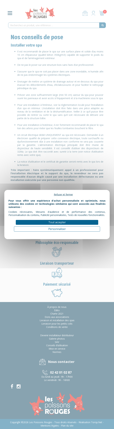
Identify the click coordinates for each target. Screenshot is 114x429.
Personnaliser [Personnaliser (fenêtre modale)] (57, 229)
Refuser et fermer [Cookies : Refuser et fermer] (63, 194)
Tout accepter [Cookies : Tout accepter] (57, 222)
